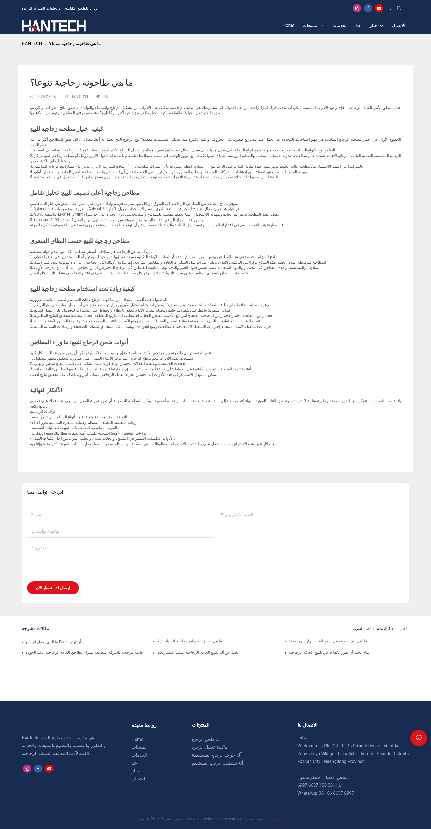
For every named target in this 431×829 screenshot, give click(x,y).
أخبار (403, 629)
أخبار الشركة (362, 629)
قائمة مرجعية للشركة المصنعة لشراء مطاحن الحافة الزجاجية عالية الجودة (84, 652)
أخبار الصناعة (385, 629)
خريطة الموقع (281, 819)
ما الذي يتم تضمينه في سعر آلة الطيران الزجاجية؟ (328, 641)
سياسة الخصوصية (266, 819)
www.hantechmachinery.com (212, 819)
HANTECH (32, 43)
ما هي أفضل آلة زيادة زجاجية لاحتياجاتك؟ (189, 641)
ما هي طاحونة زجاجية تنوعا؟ (75, 43)
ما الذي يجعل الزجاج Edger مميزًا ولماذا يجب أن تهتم (55, 642)
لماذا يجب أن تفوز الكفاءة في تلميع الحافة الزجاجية (329, 652)
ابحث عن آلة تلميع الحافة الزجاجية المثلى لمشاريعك (198, 652)
